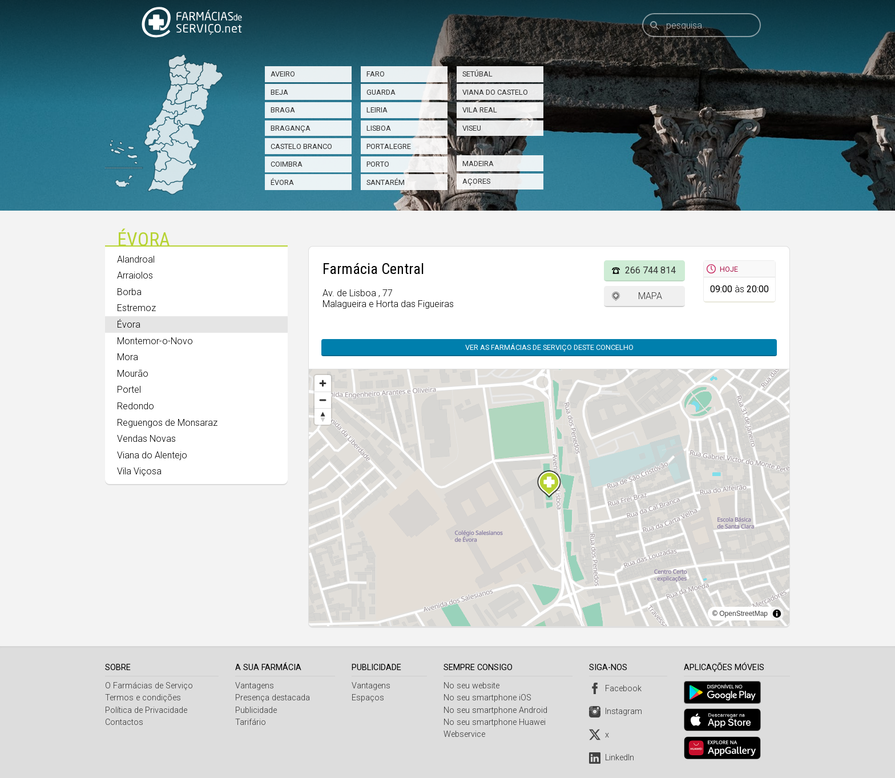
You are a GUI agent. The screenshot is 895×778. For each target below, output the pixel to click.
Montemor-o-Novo (155, 341)
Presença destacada (273, 698)
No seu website (473, 686)
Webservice (466, 734)
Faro (375, 74)
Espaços (369, 698)
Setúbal (477, 74)
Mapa (650, 296)
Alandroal (136, 259)
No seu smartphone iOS (489, 698)
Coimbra (287, 164)
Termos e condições (143, 698)
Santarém (385, 182)
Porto (377, 164)
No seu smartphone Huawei (496, 722)
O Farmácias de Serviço (149, 686)
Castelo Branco (301, 146)
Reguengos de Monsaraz (167, 422)
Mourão (132, 373)
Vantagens (255, 686)
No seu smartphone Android (497, 710)
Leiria (377, 110)
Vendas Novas (146, 438)
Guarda (381, 92)
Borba (129, 292)
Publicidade (256, 710)
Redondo (135, 406)
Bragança (291, 128)
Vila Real (479, 110)
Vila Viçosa (139, 471)
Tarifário (251, 722)
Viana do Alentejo (152, 455)
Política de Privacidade (146, 710)
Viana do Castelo (495, 92)
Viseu (471, 128)
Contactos (124, 722)
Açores (476, 181)
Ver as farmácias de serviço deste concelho (549, 347)
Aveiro (283, 74)
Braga (283, 110)
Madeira (478, 163)
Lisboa (378, 128)
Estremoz (136, 308)
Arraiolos (135, 275)
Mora (127, 357)
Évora (282, 182)
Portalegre (388, 146)
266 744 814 (650, 270)
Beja (279, 92)
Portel (129, 389)
